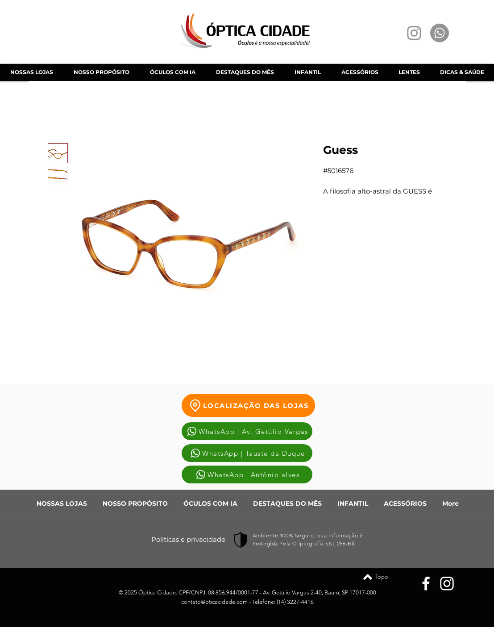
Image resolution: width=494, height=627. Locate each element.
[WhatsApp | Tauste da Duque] (247, 453)
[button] (172, 72)
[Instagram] (414, 33)
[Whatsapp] (439, 33)
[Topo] (367, 576)
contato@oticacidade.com (214, 601)
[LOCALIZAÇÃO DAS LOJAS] (248, 405)
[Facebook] (426, 583)
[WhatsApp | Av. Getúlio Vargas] (247, 431)
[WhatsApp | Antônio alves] (247, 474)
